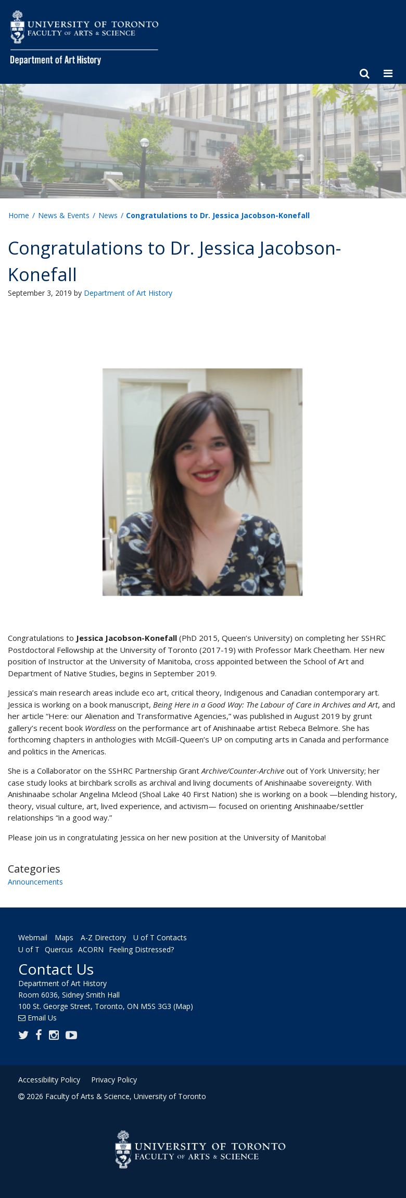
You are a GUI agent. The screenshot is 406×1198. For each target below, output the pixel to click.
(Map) (183, 1006)
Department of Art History (128, 293)
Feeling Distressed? (141, 950)
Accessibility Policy (49, 1079)
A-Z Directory (103, 937)
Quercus (59, 950)
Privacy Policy (114, 1079)
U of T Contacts (160, 937)
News (108, 215)
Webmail (32, 937)
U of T (29, 950)
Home (18, 215)
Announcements (35, 882)
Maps (64, 937)
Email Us (42, 1018)
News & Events (64, 215)
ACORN (91, 950)
